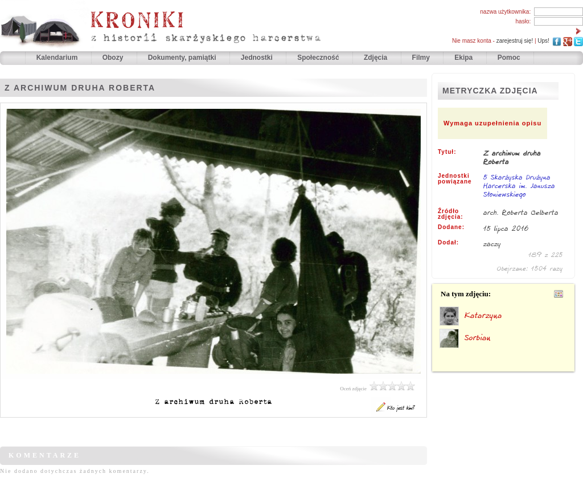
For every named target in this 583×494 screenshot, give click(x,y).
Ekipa (463, 58)
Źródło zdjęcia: (450, 214)
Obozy (113, 58)
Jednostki (257, 58)
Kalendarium (58, 58)
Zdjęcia (376, 58)
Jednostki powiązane (455, 179)
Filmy (421, 58)
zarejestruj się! (514, 41)
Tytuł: (447, 152)
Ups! (543, 41)
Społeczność (319, 58)
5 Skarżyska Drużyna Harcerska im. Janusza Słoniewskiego (519, 186)
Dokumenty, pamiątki (183, 58)
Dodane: (451, 227)
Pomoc (509, 58)
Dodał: (448, 243)
